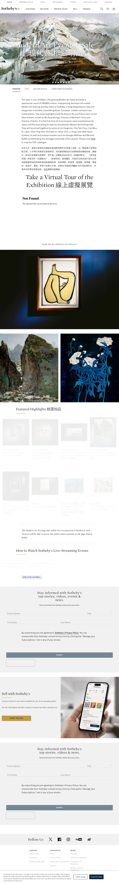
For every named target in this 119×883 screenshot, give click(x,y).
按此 (46, 169)
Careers (53, 863)
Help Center (34, 851)
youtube (79, 837)
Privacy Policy (55, 855)
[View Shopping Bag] (113, 9)
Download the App (36, 859)
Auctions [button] (30, 9)
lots (27, 89)
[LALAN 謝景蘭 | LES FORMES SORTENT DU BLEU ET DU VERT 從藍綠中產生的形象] (74, 483)
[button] (61, 410)
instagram (68, 837)
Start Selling (16, 716)
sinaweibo (89, 837)
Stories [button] (73, 2)
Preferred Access (26, 2)
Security (74, 851)
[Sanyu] (16, 483)
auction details (40, 89)
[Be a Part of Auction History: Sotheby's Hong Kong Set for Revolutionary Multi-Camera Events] (30, 556)
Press (52, 851)
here (93, 139)
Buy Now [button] (44, 9)
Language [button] (108, 2)
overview (16, 89)
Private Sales (61, 9)
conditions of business (62, 89)
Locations (33, 855)
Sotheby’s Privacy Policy (67, 630)
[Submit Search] (102, 9)
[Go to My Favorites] (108, 9)
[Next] (112, 51)
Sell (75, 9)
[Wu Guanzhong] (74, 432)
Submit (59, 652)
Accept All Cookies (96, 877)
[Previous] (7, 51)
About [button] (42, 2)
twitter (50, 837)
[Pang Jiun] (103, 483)
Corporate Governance (59, 859)
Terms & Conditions (79, 855)
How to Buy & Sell (90, 2)
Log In (9, 2)
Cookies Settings (80, 877)
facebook (59, 837)
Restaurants (58, 2)
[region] (59, 877)
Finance (87, 9)
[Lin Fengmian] (16, 432)
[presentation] (20, 660)
